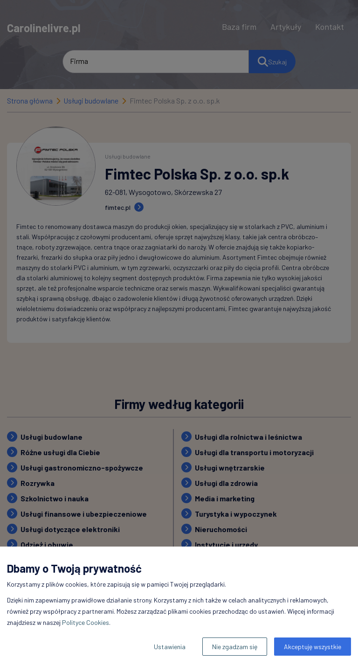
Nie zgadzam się (234, 647)
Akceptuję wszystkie (312, 647)
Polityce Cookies (85, 622)
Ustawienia (170, 647)
